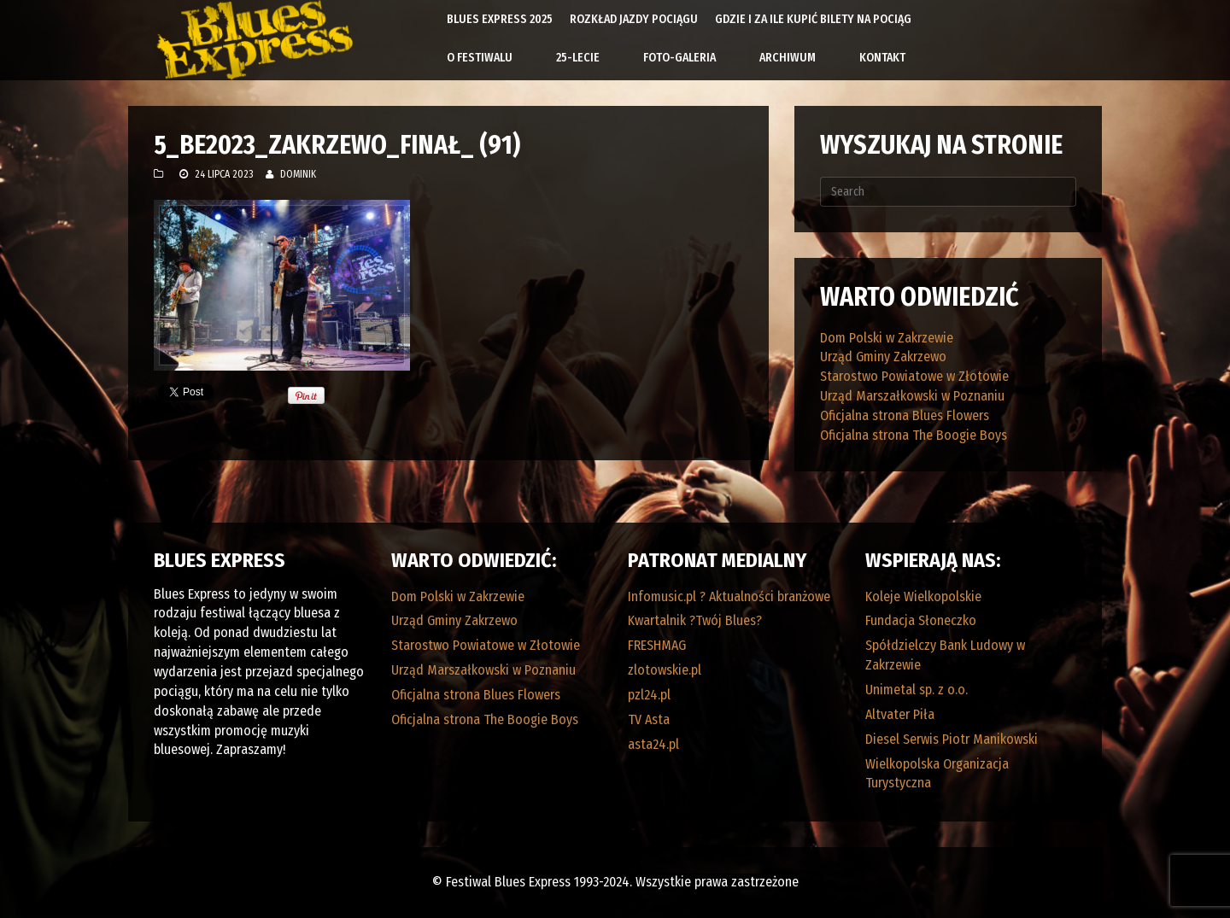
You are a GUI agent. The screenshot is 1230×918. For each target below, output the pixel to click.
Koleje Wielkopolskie (923, 596)
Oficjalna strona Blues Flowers (904, 415)
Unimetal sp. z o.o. (916, 689)
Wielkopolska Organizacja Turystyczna (937, 774)
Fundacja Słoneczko (920, 620)
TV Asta (649, 719)
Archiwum (787, 57)
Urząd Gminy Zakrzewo (883, 356)
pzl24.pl (649, 695)
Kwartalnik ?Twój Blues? (695, 620)
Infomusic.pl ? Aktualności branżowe (729, 596)
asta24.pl (653, 744)
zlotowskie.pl (664, 670)
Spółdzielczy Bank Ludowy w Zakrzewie (945, 655)
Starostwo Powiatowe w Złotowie (914, 376)
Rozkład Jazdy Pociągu (634, 19)
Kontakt (882, 57)
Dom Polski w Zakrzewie (886, 338)
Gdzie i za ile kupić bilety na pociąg (813, 19)
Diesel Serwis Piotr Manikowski (951, 739)
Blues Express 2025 (500, 19)
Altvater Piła (899, 714)
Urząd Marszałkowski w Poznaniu (912, 396)
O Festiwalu (479, 57)
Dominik (298, 174)
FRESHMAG (657, 645)
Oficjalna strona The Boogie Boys (913, 435)
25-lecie (578, 57)
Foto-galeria (679, 57)
